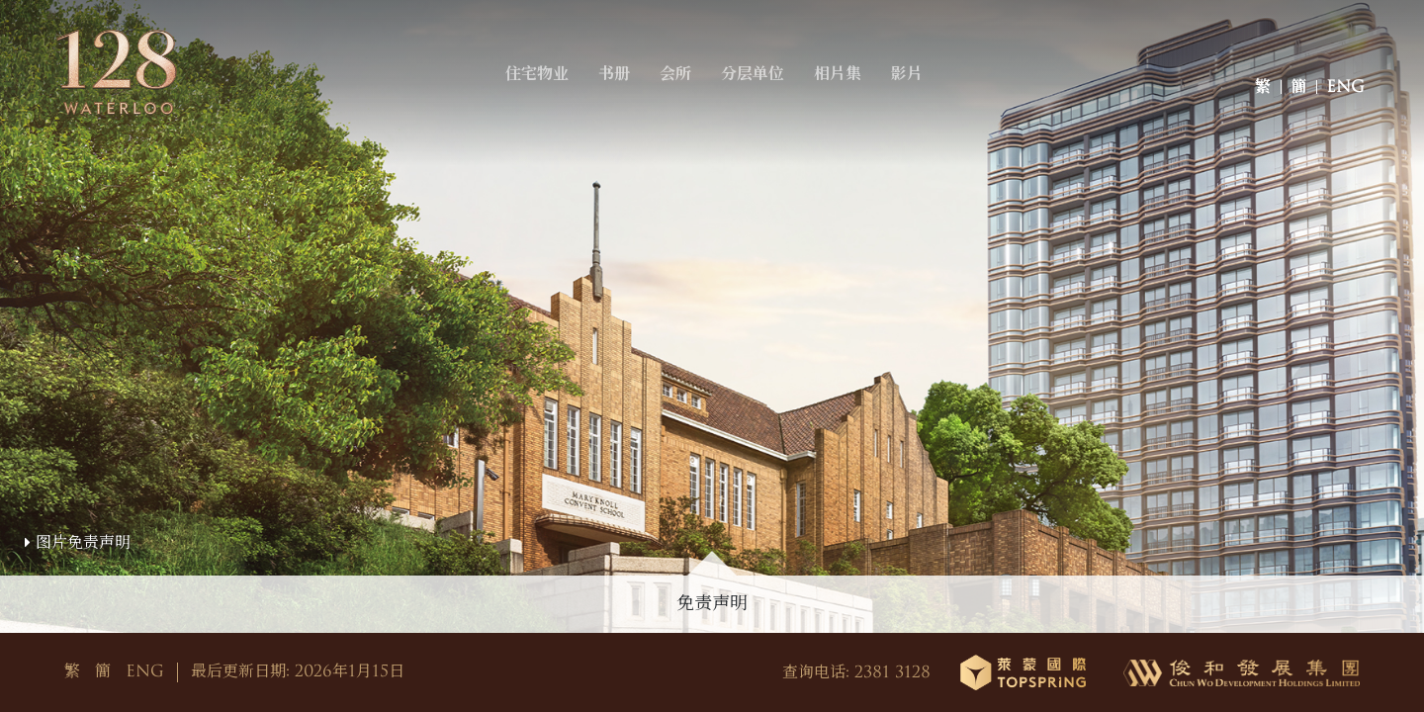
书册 (622, 92)
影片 (915, 92)
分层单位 (760, 92)
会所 (683, 92)
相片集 (845, 92)
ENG (1345, 92)
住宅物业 (545, 92)
